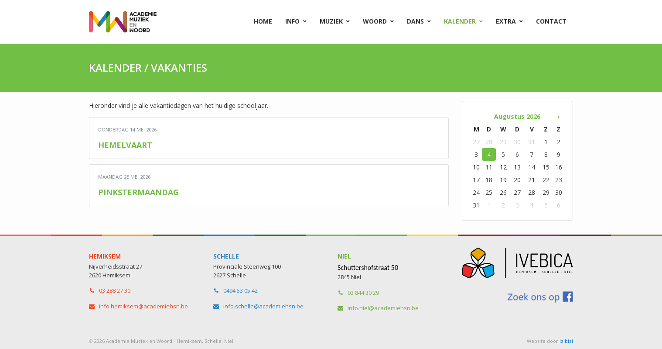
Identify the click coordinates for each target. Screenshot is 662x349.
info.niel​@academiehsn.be (383, 308)
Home (263, 21)
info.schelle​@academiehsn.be (263, 306)
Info (292, 21)
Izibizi (566, 341)
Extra (506, 21)
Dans (415, 21)
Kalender (460, 21)
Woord (375, 21)
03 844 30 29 (363, 293)
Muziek (331, 21)
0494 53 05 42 (240, 290)
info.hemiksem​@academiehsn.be (143, 306)
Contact (551, 21)
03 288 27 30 (114, 290)
